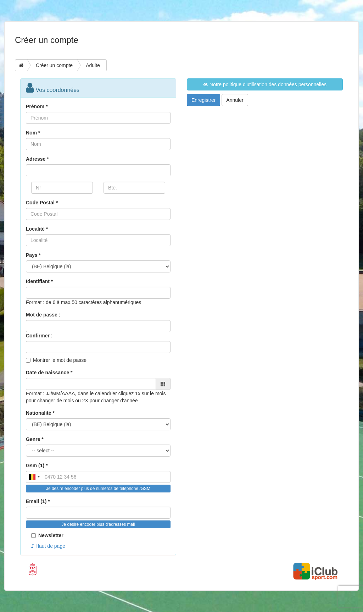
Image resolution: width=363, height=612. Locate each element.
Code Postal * (42, 202)
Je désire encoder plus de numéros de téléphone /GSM (98, 488)
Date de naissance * (49, 372)
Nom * (33, 133)
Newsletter (47, 535)
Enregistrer (203, 100)
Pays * (33, 255)
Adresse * (37, 159)
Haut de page (48, 546)
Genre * (35, 439)
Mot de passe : (43, 315)
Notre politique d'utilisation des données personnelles (264, 84)
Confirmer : (39, 335)
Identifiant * (39, 281)
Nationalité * (40, 413)
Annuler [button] (234, 100)
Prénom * (37, 106)
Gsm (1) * (37, 465)
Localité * (37, 229)
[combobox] (34, 477)
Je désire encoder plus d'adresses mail (98, 524)
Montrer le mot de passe (59, 360)
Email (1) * (38, 501)
